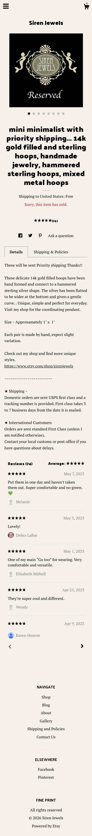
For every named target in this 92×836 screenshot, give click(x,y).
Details (16, 252)
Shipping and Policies (46, 728)
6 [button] (53, 113)
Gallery (46, 721)
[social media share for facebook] (20, 235)
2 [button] (34, 113)
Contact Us (46, 737)
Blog (46, 705)
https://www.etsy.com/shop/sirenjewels (38, 366)
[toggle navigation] (6, 6)
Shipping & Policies (51, 252)
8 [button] (63, 113)
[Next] (82, 646)
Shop (46, 697)
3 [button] (39, 113)
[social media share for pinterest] (40, 235)
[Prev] (10, 647)
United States (51, 196)
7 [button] (58, 113)
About (46, 712)
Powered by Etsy (46, 826)
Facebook (46, 769)
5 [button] (48, 113)
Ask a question (61, 235)
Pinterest (46, 777)
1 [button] (29, 113)
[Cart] (86, 7)
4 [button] (43, 113)
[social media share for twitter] (30, 235)
